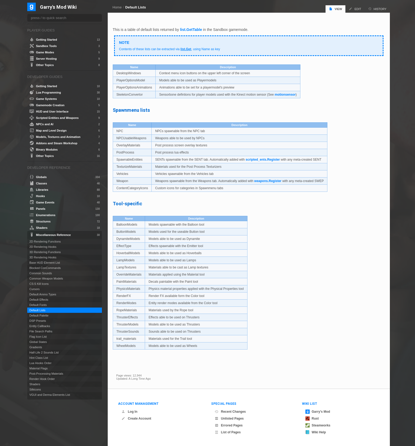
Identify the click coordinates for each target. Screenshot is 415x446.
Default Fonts (38, 304)
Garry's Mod (317, 412)
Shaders (34, 384)
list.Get (189, 48)
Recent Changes (230, 412)
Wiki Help (315, 432)
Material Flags (38, 368)
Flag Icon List (38, 336)
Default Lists (135, 7)
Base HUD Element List (44, 262)
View (335, 9)
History (377, 9)
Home (117, 7)
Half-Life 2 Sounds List (44, 352)
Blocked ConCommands (45, 268)
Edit (355, 9)
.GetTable (197, 28)
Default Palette (38, 315)
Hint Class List (38, 357)
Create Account (136, 418)
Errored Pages (229, 425)
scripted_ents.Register (266, 158)
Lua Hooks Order (40, 363)
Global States (38, 341)
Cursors (34, 289)
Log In (129, 412)
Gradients (35, 347)
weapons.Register (271, 180)
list (186, 28)
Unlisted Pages (229, 418)
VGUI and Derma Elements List (49, 394)
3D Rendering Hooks (42, 257)
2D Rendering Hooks (42, 246)
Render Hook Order (42, 378)
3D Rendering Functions (45, 252)
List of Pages (228, 432)
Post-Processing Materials (46, 373)
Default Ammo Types (42, 294)
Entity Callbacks (39, 326)
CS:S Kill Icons (39, 283)
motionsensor (288, 93)
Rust (312, 418)
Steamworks (318, 425)
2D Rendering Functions (45, 241)
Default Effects (38, 299)
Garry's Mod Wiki (58, 7)
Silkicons (35, 389)
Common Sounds (40, 273)
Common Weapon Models (46, 278)
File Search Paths (40, 331)
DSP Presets (37, 320)
